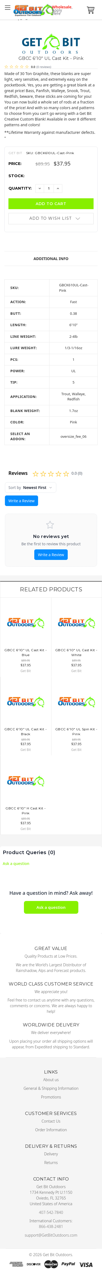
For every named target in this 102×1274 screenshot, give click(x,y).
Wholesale (60, 10)
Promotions (51, 1097)
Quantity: (20, 188)
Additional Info (50, 258)
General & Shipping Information (50, 1088)
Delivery (51, 1153)
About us (51, 1079)
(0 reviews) (43, 66)
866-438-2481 (51, 1226)
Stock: (16, 175)
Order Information (51, 1129)
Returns (51, 1162)
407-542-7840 (51, 1212)
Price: (14, 163)
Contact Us (51, 1121)
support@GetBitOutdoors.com (51, 1235)
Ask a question (16, 863)
